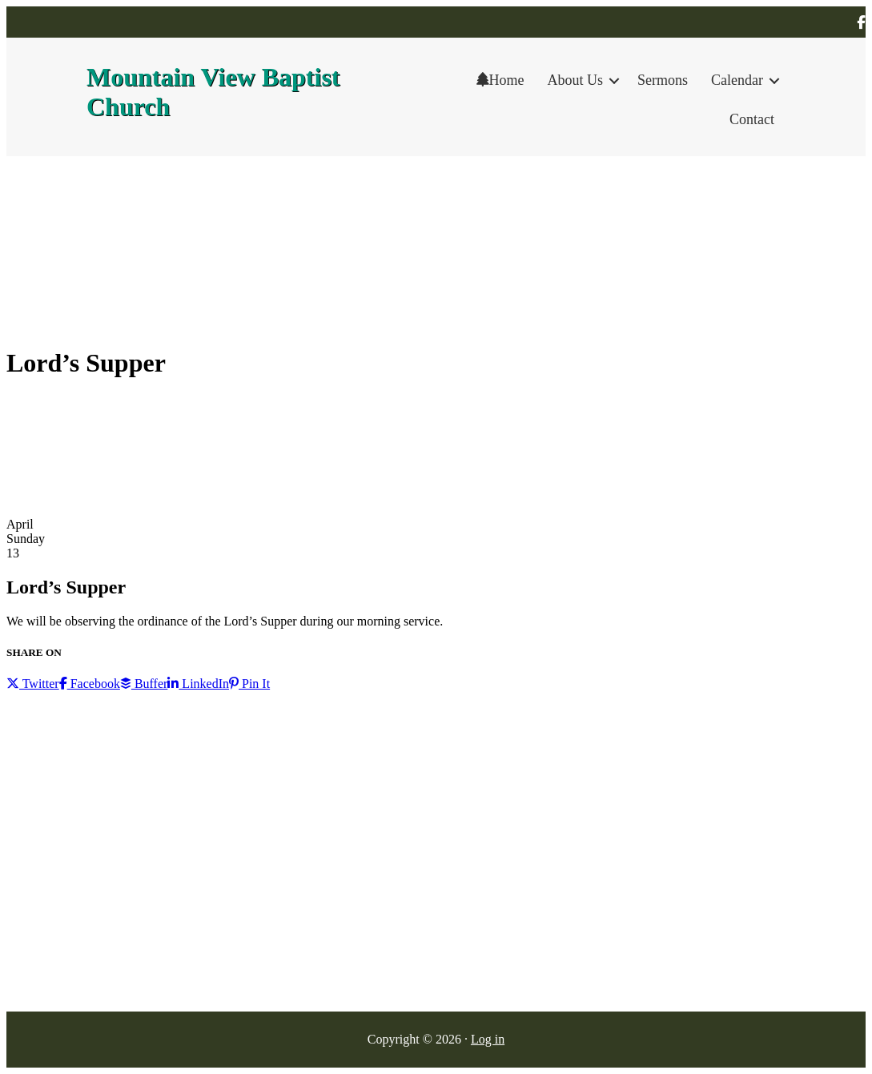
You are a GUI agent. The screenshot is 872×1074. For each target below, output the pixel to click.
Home (500, 80)
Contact (751, 119)
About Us (576, 80)
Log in (487, 1039)
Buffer (143, 683)
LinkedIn (198, 683)
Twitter (32, 683)
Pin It (249, 683)
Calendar (737, 80)
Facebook (89, 683)
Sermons (662, 80)
